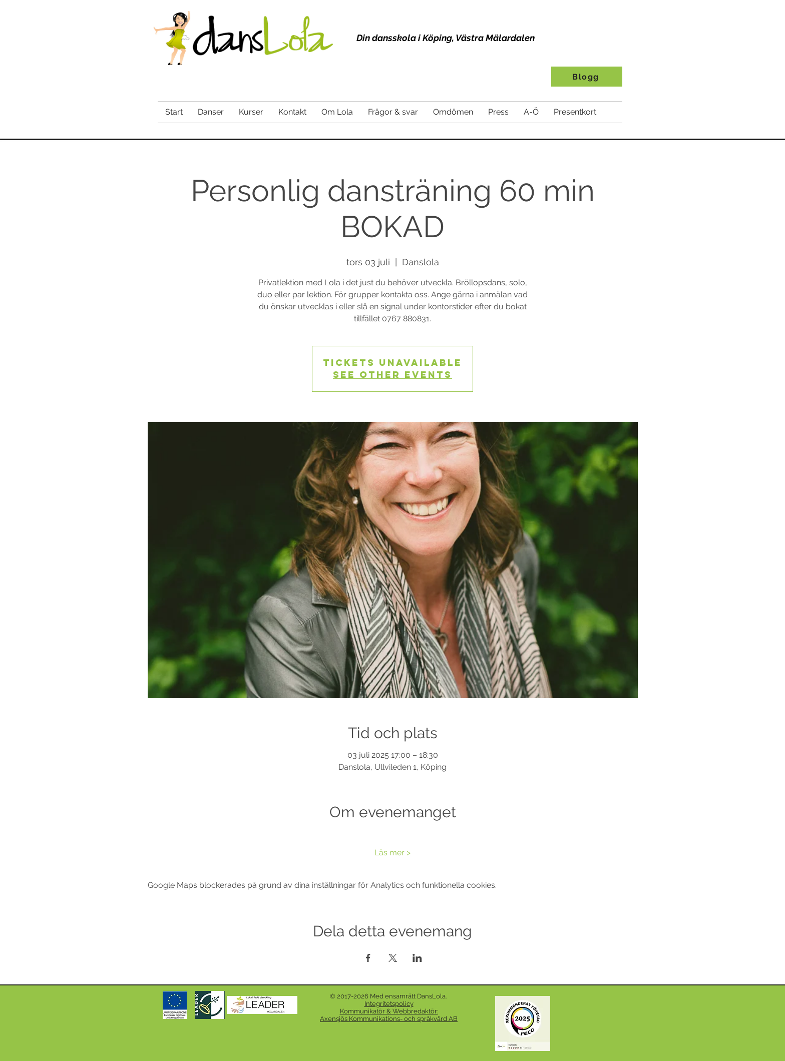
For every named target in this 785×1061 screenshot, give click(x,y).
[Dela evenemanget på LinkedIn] (417, 958)
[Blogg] (586, 77)
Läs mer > (392, 852)
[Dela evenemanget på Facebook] (368, 958)
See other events (392, 374)
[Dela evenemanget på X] (393, 958)
